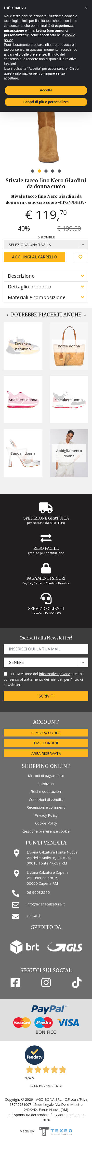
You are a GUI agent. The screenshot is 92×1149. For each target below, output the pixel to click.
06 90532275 (38, 892)
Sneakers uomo (69, 399)
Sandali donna (23, 453)
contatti (33, 915)
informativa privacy (54, 673)
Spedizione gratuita (46, 518)
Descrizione (21, 276)
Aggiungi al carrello (34, 257)
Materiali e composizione (37, 297)
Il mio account (46, 732)
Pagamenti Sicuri (46, 578)
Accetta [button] (46, 90)
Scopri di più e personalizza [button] (45, 102)
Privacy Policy (46, 815)
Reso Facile (46, 548)
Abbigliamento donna (69, 453)
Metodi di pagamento (46, 775)
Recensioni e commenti (46, 807)
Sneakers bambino (23, 346)
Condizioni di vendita (46, 799)
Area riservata (46, 753)
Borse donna (69, 346)
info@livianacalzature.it (46, 904)
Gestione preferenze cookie (46, 831)
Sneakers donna (23, 399)
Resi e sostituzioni (46, 791)
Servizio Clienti (46, 608)
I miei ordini (46, 742)
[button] (32, 171)
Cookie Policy (46, 823)
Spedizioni (46, 783)
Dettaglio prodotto (29, 286)
